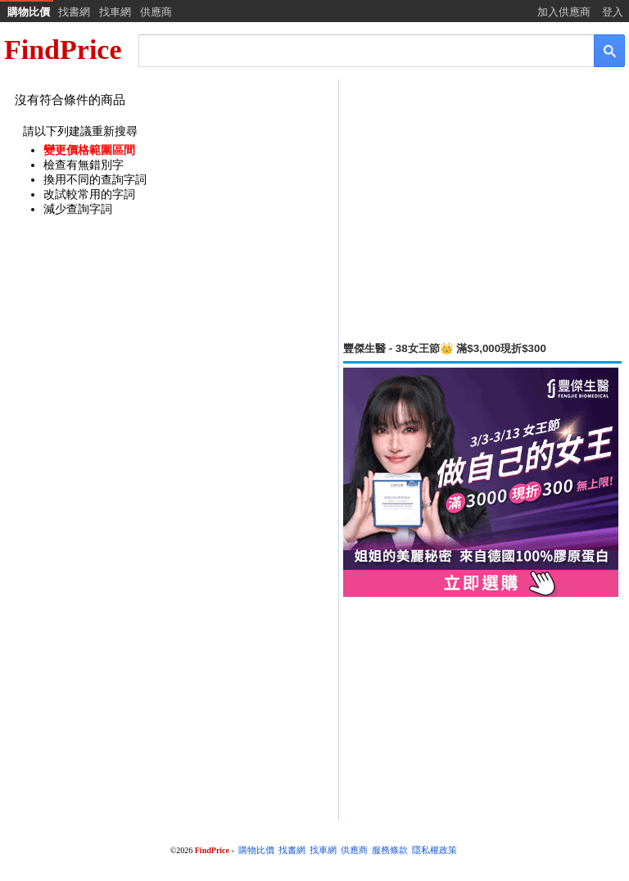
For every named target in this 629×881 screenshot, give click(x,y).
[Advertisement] (482, 210)
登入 (612, 12)
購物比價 (28, 12)
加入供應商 (564, 12)
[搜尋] (355, 49)
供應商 (156, 12)
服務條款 (390, 850)
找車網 (115, 12)
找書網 (74, 12)
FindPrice (63, 49)
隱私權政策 (434, 850)
